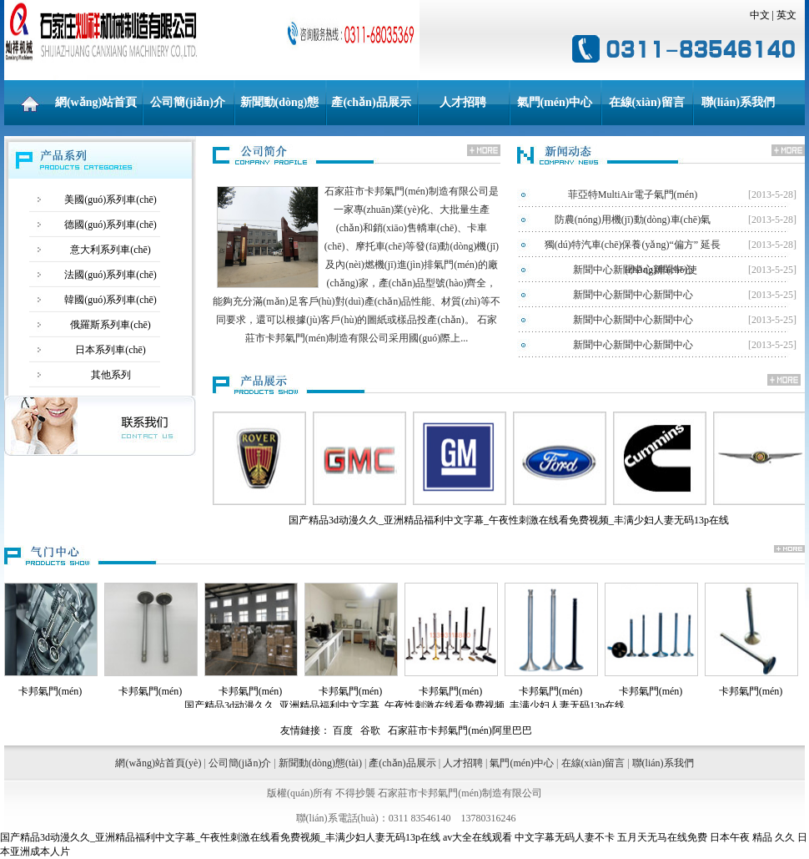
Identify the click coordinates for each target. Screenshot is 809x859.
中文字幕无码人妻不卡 (565, 837)
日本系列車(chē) (110, 350)
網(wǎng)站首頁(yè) (96, 110)
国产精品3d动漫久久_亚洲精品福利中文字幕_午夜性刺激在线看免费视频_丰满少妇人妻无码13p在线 (220, 837)
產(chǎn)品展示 (370, 102)
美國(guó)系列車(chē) (110, 199)
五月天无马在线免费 (662, 837)
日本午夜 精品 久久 (752, 837)
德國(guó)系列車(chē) (110, 224)
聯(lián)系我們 (738, 102)
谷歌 (370, 730)
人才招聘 (463, 102)
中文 (760, 15)
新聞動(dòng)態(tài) (279, 110)
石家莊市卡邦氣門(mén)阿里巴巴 (460, 730)
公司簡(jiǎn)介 (187, 102)
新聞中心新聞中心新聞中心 (633, 269)
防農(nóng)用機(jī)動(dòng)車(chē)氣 (633, 219)
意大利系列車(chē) (110, 249)
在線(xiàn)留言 (647, 102)
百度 (343, 730)
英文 (786, 15)
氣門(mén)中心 (555, 102)
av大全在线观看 (477, 837)
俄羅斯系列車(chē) (110, 325)
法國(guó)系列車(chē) (110, 274)
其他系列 (111, 375)
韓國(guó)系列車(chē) (110, 300)
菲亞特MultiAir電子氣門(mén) (632, 194)
